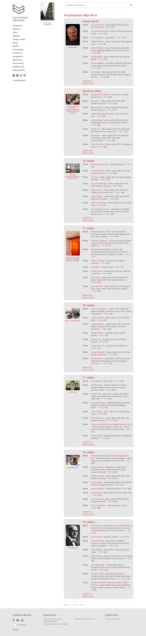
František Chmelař (98, 403)
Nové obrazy (18, 63)
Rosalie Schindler (97, 476)
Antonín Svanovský (98, 203)
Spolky (16, 46)
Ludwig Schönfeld (98, 352)
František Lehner (97, 144)
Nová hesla (18, 60)
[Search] (98, 5)
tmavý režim (21, 625)
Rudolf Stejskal (96, 196)
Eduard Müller (96, 411)
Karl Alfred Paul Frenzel (100, 31)
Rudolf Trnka (96, 394)
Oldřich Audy (96, 339)
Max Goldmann (97, 107)
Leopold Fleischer (97, 324)
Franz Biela (95, 267)
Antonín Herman (97, 318)
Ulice (15, 32)
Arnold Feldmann (97, 489)
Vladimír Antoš (97, 271)
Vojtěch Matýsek (97, 41)
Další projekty (19, 70)
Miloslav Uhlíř (96, 436)
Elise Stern (95, 101)
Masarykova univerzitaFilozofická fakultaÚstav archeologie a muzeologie (55, 621)
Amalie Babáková (97, 63)
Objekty (16, 36)
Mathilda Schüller (98, 565)
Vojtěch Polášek (97, 48)
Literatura (17, 53)
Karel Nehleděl (96, 286)
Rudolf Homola (97, 385)
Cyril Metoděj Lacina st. (100, 209)
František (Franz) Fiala (99, 164)
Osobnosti (17, 25)
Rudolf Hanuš (96, 493)
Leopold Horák (96, 190)
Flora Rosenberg (97, 499)
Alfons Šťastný (96, 550)
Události (16, 29)
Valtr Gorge (95, 72)
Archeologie (18, 49)
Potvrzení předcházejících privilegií (104, 249)
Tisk (81, 605)
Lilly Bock (94, 177)
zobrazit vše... (87, 81)
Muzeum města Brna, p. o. (85, 619)
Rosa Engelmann (97, 418)
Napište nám (18, 66)
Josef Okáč (95, 277)
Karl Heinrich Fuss (98, 346)
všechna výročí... (88, 83)
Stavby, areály (19, 39)
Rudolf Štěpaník (97, 333)
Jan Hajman (95, 135)
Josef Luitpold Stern (98, 505)
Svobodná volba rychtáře (100, 232)
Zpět (75, 605)
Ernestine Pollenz (97, 171)
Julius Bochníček (97, 37)
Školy (15, 42)
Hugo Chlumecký (97, 25)
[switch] (14, 625)
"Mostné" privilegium (99, 240)
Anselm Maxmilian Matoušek (102, 114)
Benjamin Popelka (98, 261)
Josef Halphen (96, 381)
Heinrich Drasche (97, 541)
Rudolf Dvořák (96, 57)
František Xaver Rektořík (100, 94)
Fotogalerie (18, 56)
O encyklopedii (19, 80)
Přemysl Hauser (97, 358)
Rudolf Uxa (95, 129)
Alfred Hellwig (96, 556)
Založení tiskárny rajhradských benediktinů (108, 574)
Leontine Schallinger (99, 183)
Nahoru (67, 605)
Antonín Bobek (97, 120)
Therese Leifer (96, 537)
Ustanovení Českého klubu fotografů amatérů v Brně (111, 424)
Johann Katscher (97, 467)
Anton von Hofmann (99, 309)
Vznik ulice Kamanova (47, 23)
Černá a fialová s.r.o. (113, 619)
